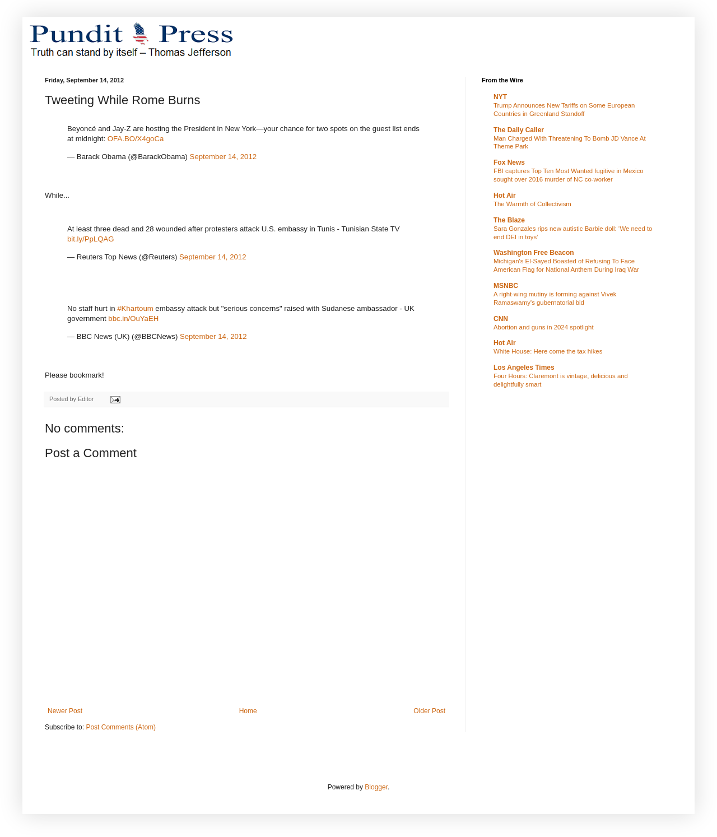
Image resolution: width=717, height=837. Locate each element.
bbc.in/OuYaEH (133, 318)
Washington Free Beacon (533, 253)
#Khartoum (135, 308)
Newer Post (65, 711)
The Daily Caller (518, 130)
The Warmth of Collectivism (532, 204)
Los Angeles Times (524, 367)
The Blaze (509, 220)
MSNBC (505, 286)
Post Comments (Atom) (121, 727)
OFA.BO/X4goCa (136, 138)
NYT (500, 97)
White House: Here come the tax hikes (547, 351)
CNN (500, 319)
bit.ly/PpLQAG (90, 239)
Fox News (509, 162)
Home (248, 711)
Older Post (429, 711)
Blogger (376, 787)
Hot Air (504, 195)
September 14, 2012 (223, 156)
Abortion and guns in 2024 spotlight (543, 327)
